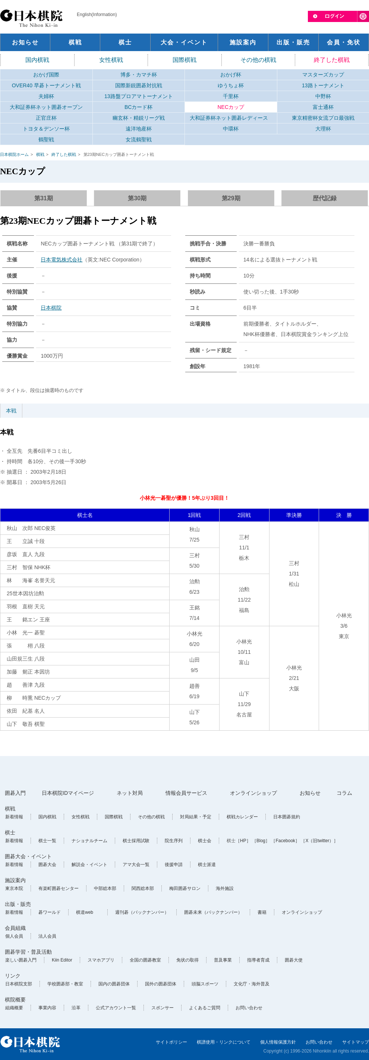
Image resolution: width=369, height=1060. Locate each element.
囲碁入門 (15, 793)
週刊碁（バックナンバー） (142, 912)
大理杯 (323, 129)
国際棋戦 (184, 60)
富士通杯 (323, 107)
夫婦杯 (46, 96)
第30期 (137, 198)
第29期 (231, 198)
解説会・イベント (89, 864)
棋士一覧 (47, 840)
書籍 (262, 912)
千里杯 (231, 96)
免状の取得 (187, 960)
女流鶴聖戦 (139, 139)
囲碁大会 (47, 864)
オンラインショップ (253, 793)
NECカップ (230, 107)
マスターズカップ (323, 75)
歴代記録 (325, 198)
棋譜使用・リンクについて (223, 1042)
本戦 (11, 411)
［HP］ (243, 840)
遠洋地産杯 (139, 129)
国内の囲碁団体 (114, 984)
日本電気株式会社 (61, 260)
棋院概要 (15, 1000)
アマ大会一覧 (136, 864)
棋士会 (204, 840)
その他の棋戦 (258, 60)
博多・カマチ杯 (138, 75)
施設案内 (15, 880)
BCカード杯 (138, 107)
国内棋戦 (37, 60)
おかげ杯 (230, 75)
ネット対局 (130, 793)
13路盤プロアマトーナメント (138, 96)
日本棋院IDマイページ (68, 793)
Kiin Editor (62, 960)
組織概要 (14, 1007)
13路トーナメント (323, 85)
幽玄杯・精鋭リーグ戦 (139, 118)
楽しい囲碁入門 (21, 960)
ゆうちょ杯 (231, 85)
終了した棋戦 (332, 60)
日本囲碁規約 (286, 816)
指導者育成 (258, 960)
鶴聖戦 (46, 139)
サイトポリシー (171, 1042)
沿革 (76, 1007)
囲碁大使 (294, 960)
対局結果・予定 (195, 816)
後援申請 (174, 864)
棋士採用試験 (136, 840)
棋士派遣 (207, 864)
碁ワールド (49, 912)
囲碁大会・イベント (28, 856)
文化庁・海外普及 (251, 984)
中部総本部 (105, 888)
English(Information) (97, 14)
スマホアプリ (101, 960)
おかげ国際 (46, 75)
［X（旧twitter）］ (319, 840)
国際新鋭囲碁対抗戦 (138, 85)
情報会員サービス (186, 793)
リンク (12, 976)
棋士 (10, 832)
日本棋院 (51, 308)
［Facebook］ (285, 840)
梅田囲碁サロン (185, 888)
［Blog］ (261, 840)
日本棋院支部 (18, 984)
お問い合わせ (249, 1007)
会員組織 (15, 928)
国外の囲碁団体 (160, 984)
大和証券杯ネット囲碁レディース (229, 118)
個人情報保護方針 (278, 1042)
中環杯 (231, 129)
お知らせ (310, 793)
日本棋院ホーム (14, 154)
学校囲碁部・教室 (65, 984)
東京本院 (14, 888)
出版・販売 (18, 904)
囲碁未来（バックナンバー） (213, 912)
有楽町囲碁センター (58, 888)
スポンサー (162, 1007)
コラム (344, 793)
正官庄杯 (46, 118)
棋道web (84, 912)
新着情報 (14, 816)
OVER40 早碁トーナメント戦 (46, 85)
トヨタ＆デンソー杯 (46, 129)
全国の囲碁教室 (145, 960)
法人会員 (47, 936)
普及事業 (223, 960)
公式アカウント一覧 (116, 1007)
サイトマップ (355, 1042)
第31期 (43, 198)
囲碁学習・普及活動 (28, 952)
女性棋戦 (111, 60)
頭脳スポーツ (205, 984)
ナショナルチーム (89, 840)
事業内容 (47, 1007)
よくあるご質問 (204, 1007)
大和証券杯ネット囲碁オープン (46, 107)
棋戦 (40, 154)
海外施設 (225, 888)
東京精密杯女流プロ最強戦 (323, 118)
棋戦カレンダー (242, 816)
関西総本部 (143, 888)
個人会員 (14, 936)
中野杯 (323, 96)
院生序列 (174, 840)
